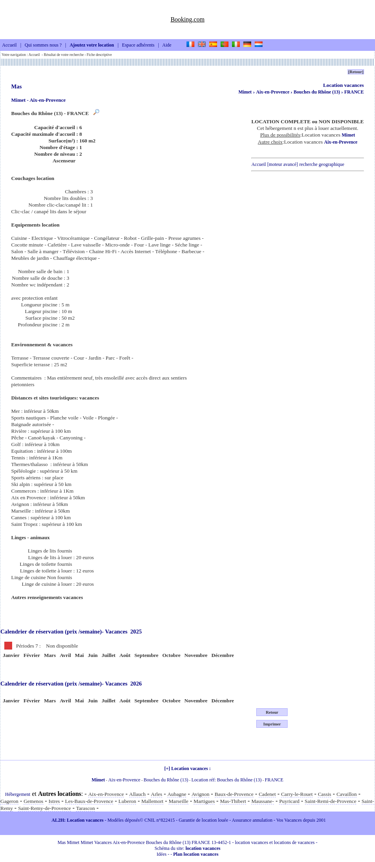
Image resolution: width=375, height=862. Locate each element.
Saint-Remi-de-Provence (331, 801)
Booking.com (187, 19)
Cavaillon (347, 794)
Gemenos (33, 801)
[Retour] (355, 72)
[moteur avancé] (282, 164)
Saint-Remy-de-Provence (44, 808)
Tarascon (85, 808)
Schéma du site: (188, 848)
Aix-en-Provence (273, 92)
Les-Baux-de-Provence (89, 801)
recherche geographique (321, 164)
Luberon (127, 801)
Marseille (178, 801)
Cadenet (267, 794)
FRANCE (354, 92)
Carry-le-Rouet (297, 794)
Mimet (245, 92)
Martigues (204, 801)
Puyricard (289, 801)
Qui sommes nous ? (43, 45)
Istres (54, 801)
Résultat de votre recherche (64, 55)
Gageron (9, 801)
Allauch (137, 794)
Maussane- (262, 801)
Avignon (201, 794)
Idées (162, 854)
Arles (156, 794)
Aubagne (176, 794)
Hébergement (17, 794)
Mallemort (152, 801)
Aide (166, 45)
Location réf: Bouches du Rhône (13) (227, 780)
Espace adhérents (138, 45)
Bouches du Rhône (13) (317, 92)
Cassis (324, 794)
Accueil (9, 45)
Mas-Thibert (233, 801)
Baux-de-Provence (234, 794)
